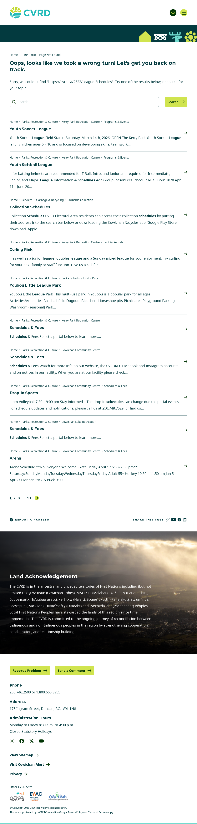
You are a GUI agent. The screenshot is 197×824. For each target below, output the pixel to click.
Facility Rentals (113, 242)
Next (37, 498)
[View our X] (31, 740)
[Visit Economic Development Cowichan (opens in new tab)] (58, 796)
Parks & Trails (70, 278)
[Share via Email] (173, 519)
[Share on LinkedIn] (184, 519)
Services (27, 200)
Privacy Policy (75, 812)
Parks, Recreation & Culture (40, 121)
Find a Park (90, 278)
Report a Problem (30, 519)
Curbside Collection (80, 200)
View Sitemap (21, 754)
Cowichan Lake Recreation (79, 422)
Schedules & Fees (115, 386)
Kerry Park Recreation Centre (81, 121)
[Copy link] (167, 519)
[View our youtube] (41, 740)
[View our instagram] (12, 740)
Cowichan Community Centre (81, 350)
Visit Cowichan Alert (27, 764)
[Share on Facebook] (179, 519)
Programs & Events (116, 121)
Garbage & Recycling (50, 200)
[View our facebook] (21, 740)
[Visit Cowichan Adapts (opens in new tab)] (17, 796)
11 (29, 498)
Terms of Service (97, 812)
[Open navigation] (183, 12)
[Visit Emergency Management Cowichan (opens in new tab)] (36, 796)
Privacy (16, 773)
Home (14, 55)
